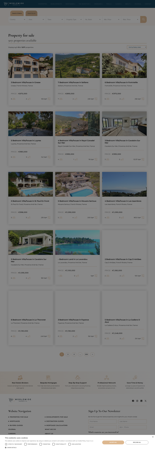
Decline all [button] (137, 442)
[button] (49, 448)
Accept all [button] (113, 442)
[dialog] (77, 442)
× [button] (153, 437)
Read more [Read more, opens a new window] (89, 441)
